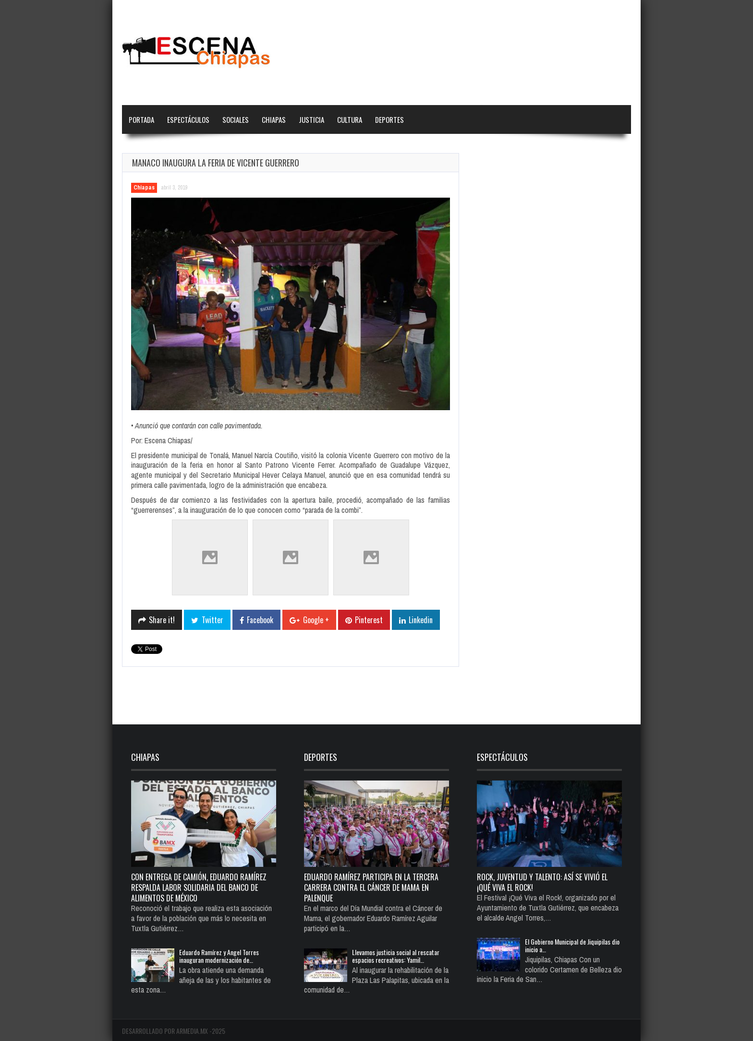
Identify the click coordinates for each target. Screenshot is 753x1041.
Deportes (389, 119)
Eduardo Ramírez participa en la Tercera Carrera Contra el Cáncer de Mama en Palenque (371, 887)
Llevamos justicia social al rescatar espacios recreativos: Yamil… (395, 956)
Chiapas (274, 119)
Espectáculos (188, 119)
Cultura (349, 119)
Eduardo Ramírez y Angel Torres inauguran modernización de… (219, 956)
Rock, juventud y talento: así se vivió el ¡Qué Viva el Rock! (542, 882)
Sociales (235, 119)
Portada (141, 119)
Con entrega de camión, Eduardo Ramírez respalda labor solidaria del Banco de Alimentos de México (199, 887)
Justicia (311, 119)
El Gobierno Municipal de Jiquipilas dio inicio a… (572, 945)
